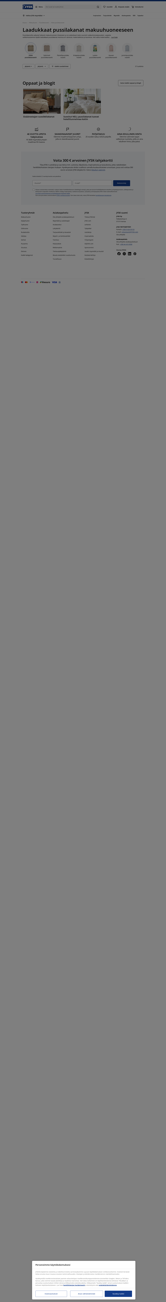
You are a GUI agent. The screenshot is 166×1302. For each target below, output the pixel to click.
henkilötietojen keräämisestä (74, 1285)
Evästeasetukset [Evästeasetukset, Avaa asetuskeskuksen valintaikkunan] (51, 1294)
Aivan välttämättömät (86, 1294)
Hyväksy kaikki (118, 1294)
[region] (83, 1280)
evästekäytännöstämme (108, 1285)
